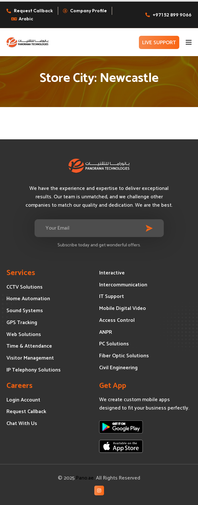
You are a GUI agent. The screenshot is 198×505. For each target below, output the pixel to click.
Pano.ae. (85, 478)
